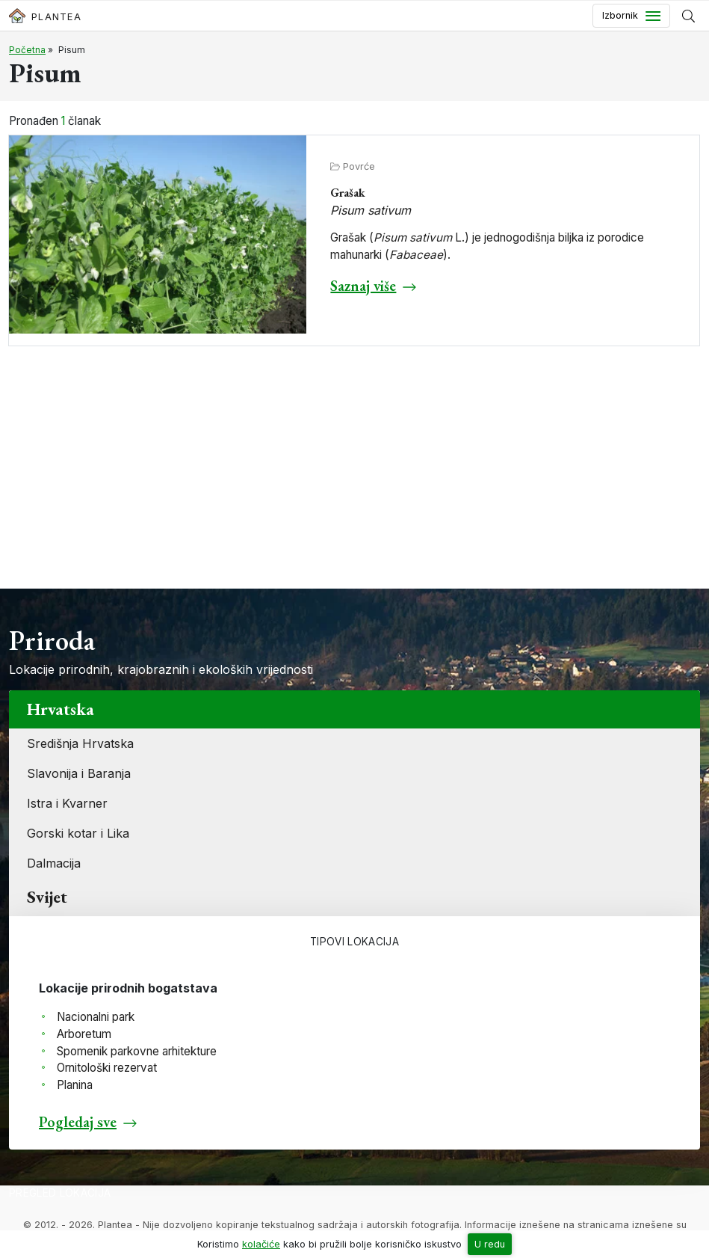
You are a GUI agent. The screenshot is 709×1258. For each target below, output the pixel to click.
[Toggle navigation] (631, 16)
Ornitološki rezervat (107, 1068)
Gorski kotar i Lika (78, 833)
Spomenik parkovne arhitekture (137, 1051)
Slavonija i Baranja (79, 773)
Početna (27, 49)
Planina (75, 1085)
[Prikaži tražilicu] (688, 16)
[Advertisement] (354, 476)
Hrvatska (60, 709)
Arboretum (84, 1034)
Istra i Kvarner (67, 803)
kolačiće (261, 1244)
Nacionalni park (95, 1017)
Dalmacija (54, 863)
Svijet (47, 897)
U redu (489, 1244)
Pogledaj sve (78, 1122)
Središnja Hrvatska (80, 743)
